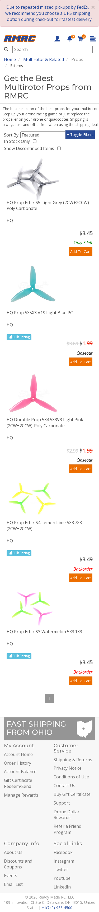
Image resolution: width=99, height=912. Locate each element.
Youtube (62, 878)
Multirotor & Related (43, 59)
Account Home (18, 754)
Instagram (64, 861)
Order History (17, 763)
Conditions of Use (71, 777)
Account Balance (20, 771)
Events (10, 875)
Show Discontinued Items (30, 148)
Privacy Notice (68, 768)
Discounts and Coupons (18, 864)
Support (62, 803)
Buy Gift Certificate (72, 794)
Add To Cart (80, 251)
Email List (13, 884)
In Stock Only (18, 141)
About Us (13, 852)
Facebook (63, 852)
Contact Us (64, 785)
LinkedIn (62, 887)
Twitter (61, 869)
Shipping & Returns (73, 760)
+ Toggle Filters (80, 134)
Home (10, 59)
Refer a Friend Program (67, 829)
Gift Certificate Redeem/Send (18, 783)
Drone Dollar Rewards (66, 815)
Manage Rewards (21, 795)
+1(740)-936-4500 (57, 907)
